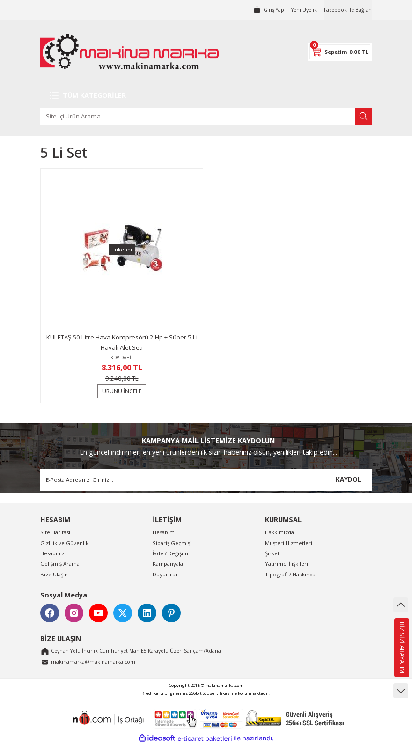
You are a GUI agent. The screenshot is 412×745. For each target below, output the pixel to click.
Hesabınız (52, 553)
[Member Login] (262, 10)
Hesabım (164, 532)
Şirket (272, 553)
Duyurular (165, 574)
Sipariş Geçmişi (172, 542)
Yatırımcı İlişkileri (286, 563)
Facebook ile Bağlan (346, 9)
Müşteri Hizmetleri (288, 542)
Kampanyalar (169, 563)
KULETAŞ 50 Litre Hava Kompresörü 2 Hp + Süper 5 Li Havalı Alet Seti (122, 342)
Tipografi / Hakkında (290, 574)
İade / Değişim (170, 553)
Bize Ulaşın (54, 574)
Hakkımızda (279, 532)
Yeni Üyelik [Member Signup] (300, 9)
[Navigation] (206, 95)
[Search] (206, 116)
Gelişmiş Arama (60, 563)
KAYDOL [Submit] (348, 479)
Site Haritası (55, 532)
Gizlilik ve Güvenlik (64, 542)
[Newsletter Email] (206, 480)
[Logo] (129, 52)
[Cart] (339, 51)
